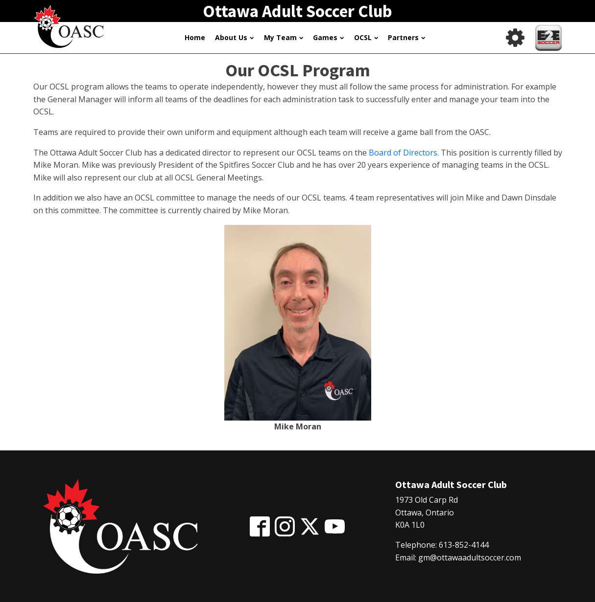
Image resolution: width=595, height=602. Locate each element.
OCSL (366, 37)
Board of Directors (403, 152)
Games (328, 37)
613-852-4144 (464, 544)
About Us (234, 37)
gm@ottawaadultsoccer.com (469, 557)
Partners (406, 37)
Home (195, 37)
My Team (283, 37)
